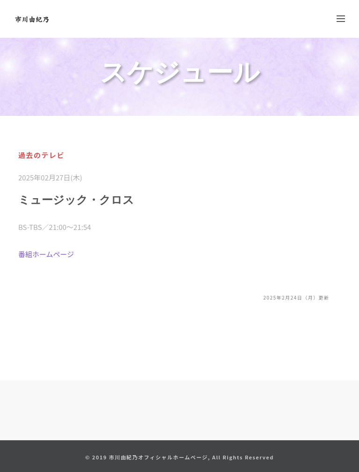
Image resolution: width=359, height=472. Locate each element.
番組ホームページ (46, 254)
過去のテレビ (41, 155)
